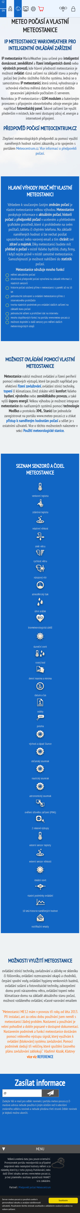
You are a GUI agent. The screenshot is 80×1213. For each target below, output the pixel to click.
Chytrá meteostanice (25, 8)
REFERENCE (45, 1056)
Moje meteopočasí (64, 8)
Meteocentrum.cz (27, 148)
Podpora (33, 8)
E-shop (41, 8)
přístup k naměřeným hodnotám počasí (32, 420)
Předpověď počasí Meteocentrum (35, 1187)
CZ (3, 2)
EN (3, 10)
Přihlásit (74, 8)
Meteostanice (18, 8)
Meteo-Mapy (10, 8)
